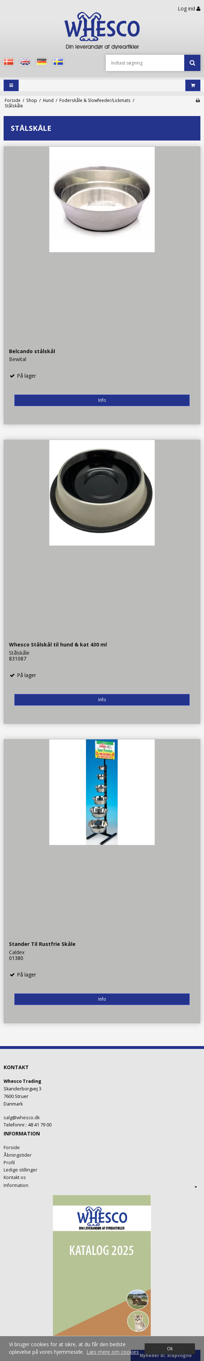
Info (102, 400)
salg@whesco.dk (22, 1118)
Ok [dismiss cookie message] (170, 1349)
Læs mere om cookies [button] (112, 1351)
